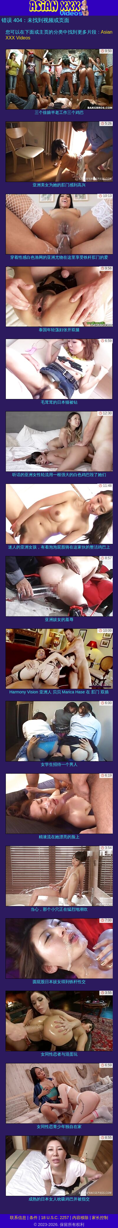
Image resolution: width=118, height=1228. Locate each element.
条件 (33, 1217)
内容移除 (80, 1217)
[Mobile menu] (5, 7)
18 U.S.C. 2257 (55, 1217)
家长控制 (100, 1217)
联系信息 (18, 1217)
